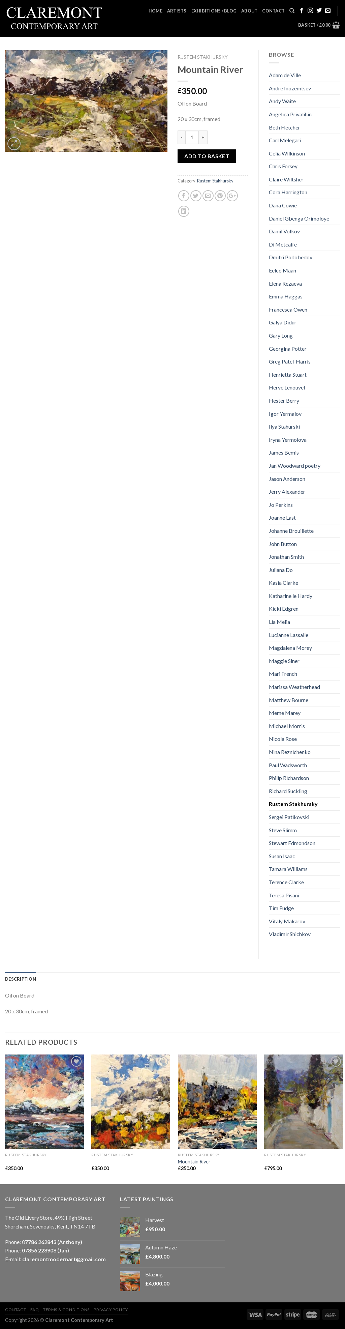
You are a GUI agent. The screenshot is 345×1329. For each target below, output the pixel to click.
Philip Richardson (289, 778)
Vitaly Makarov (287, 921)
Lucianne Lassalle (288, 635)
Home (155, 10)
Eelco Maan (282, 270)
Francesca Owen (288, 309)
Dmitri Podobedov (290, 257)
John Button (283, 544)
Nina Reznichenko (290, 752)
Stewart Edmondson (292, 843)
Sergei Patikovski (289, 817)
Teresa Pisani (284, 895)
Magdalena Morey (290, 647)
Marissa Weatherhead (294, 687)
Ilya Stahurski (284, 426)
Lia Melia (279, 621)
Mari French (283, 673)
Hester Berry (284, 400)
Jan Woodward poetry (294, 465)
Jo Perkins (281, 504)
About (249, 10)
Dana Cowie (283, 205)
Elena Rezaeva (285, 283)
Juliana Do (281, 570)
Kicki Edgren (284, 608)
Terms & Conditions (66, 1309)
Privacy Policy (111, 1309)
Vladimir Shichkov (290, 934)
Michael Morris (287, 726)
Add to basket (206, 156)
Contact (273, 10)
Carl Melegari (285, 140)
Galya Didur (282, 322)
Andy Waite (282, 101)
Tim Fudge (281, 908)
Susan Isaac (282, 856)
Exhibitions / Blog (214, 10)
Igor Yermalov (285, 413)
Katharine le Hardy (290, 596)
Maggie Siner (284, 661)
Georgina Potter (288, 348)
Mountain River (194, 1161)
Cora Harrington (288, 192)
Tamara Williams (288, 869)
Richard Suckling (288, 791)
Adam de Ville (285, 75)
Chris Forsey (283, 166)
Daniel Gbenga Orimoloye (299, 218)
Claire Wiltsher (286, 179)
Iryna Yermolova (288, 439)
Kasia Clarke (283, 582)
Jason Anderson (287, 478)
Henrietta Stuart (288, 374)
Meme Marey (285, 713)
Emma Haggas (286, 296)
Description (20, 979)
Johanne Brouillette (291, 530)
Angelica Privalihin (290, 114)
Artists (177, 10)
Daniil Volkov (284, 231)
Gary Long (281, 335)
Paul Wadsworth (288, 765)
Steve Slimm (283, 830)
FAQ (34, 1309)
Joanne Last (282, 517)
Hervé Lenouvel (287, 387)
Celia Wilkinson (287, 153)
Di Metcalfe (283, 244)
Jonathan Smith (286, 556)
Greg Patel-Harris (290, 361)
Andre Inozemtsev (290, 88)
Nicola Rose (283, 738)
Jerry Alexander (287, 491)
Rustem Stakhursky (203, 57)
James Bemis (284, 452)
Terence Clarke (286, 882)
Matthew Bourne (288, 700)
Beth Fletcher (284, 127)
